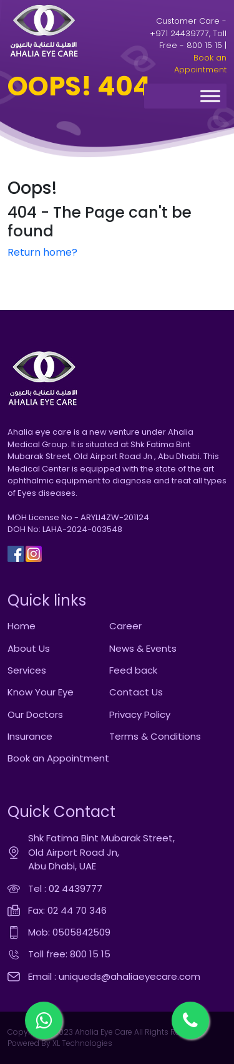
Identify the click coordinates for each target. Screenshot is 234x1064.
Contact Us (136, 692)
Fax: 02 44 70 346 (67, 910)
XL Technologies (81, 1043)
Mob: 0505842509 (69, 932)
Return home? (42, 252)
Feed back (133, 670)
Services (26, 670)
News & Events (143, 648)
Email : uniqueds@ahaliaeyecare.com (114, 976)
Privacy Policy (139, 714)
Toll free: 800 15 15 (69, 953)
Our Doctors (35, 714)
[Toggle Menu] (210, 96)
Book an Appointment (200, 64)
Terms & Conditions (155, 736)
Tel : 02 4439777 (65, 888)
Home (21, 625)
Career (125, 625)
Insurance (29, 736)
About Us (28, 648)
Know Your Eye (40, 692)
